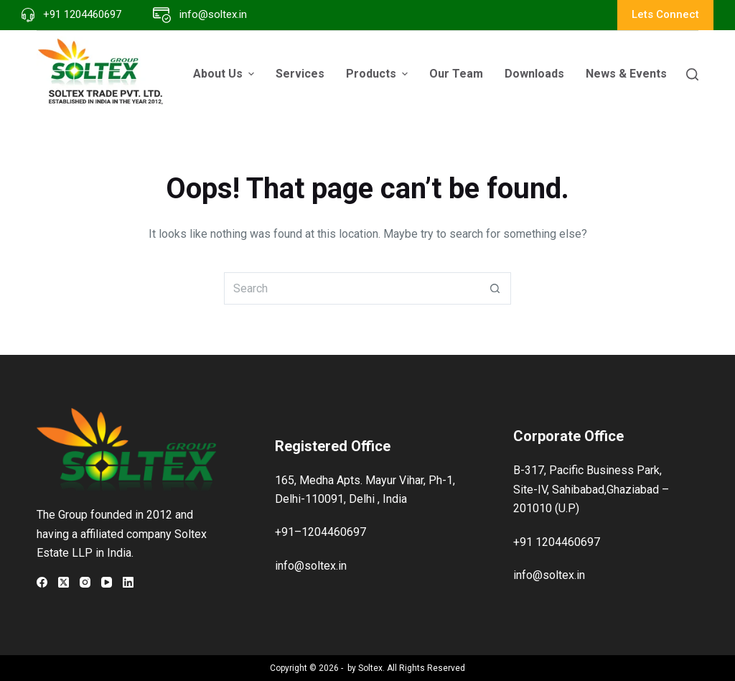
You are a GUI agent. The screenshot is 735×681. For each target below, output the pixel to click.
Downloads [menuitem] (534, 73)
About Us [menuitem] (225, 73)
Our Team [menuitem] (456, 73)
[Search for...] (351, 288)
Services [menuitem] (300, 73)
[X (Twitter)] (63, 582)
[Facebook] (42, 582)
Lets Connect (665, 14)
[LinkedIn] (128, 582)
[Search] (692, 74)
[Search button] (495, 288)
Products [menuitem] (378, 73)
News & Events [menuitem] (634, 73)
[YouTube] (106, 582)
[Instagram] (85, 582)
